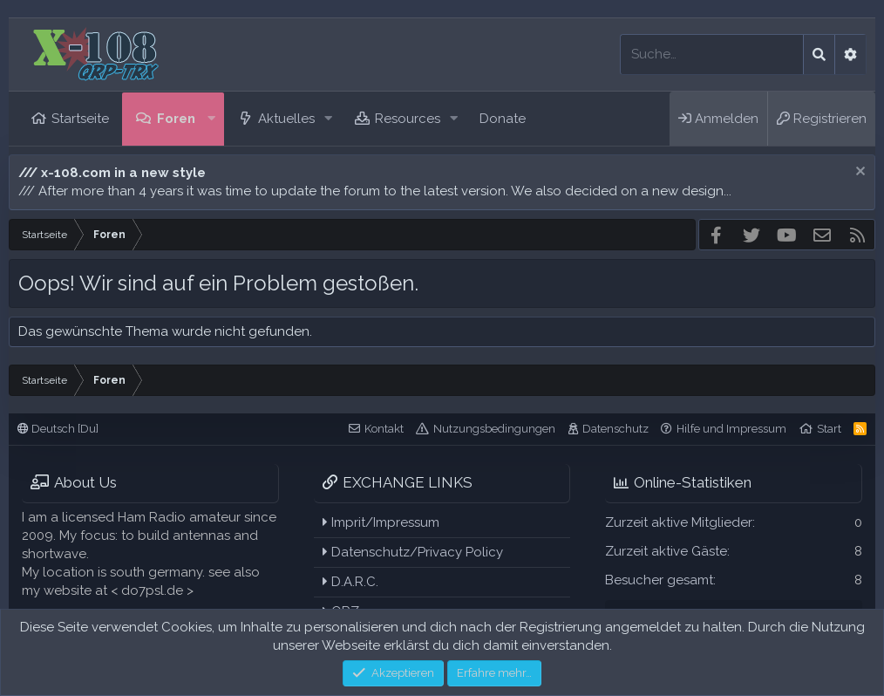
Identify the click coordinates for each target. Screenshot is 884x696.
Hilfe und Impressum (731, 428)
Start (829, 428)
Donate (502, 118)
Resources (407, 118)
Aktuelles (286, 118)
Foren (176, 118)
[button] (212, 119)
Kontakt (384, 428)
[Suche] (712, 54)
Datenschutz (615, 428)
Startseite (80, 118)
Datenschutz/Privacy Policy (413, 552)
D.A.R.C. (350, 582)
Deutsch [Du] (58, 428)
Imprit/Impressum (381, 522)
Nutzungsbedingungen (494, 428)
